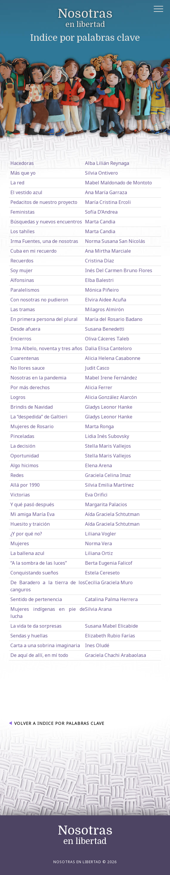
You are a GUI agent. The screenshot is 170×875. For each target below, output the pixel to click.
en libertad (85, 18)
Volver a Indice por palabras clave (59, 723)
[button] (159, 10)
